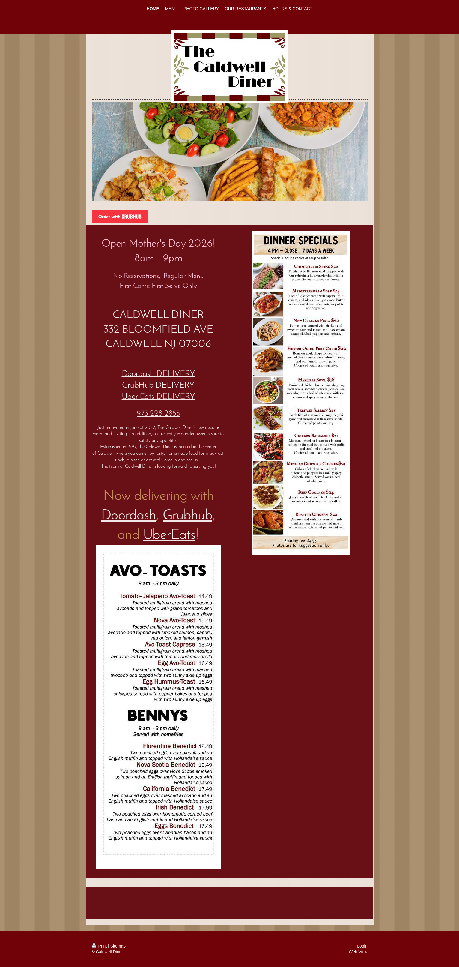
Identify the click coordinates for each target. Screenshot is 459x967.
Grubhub (187, 516)
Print (100, 946)
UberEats (169, 535)
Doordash (128, 516)
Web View (358, 951)
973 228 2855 (158, 414)
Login (362, 946)
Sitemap (118, 946)
